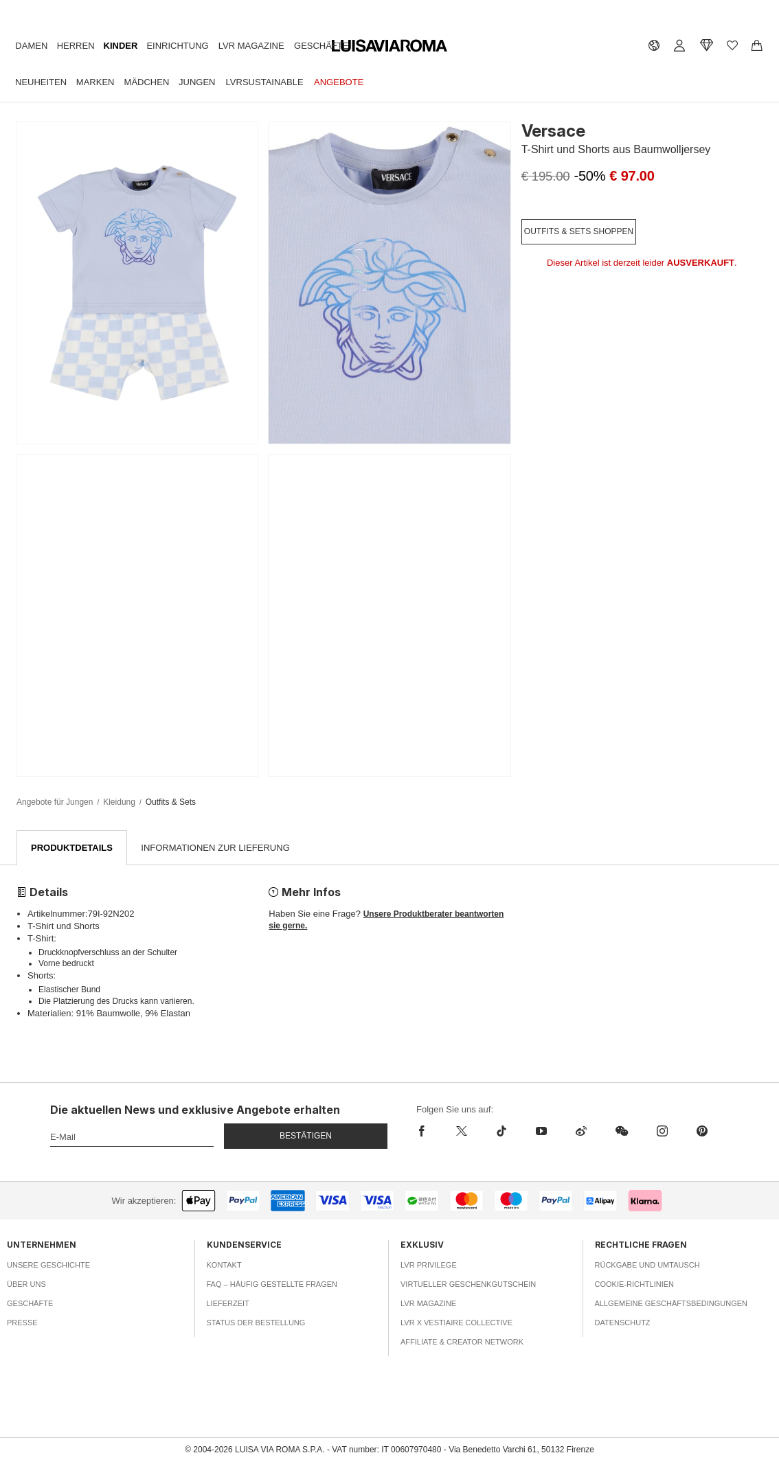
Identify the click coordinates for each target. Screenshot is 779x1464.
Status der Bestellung (256, 1323)
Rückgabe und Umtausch (647, 1265)
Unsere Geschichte (48, 1265)
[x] (462, 1131)
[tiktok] (501, 1131)
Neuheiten (41, 82)
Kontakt (224, 1265)
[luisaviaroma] (389, 46)
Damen (31, 46)
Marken (95, 82)
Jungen (197, 82)
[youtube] (541, 1131)
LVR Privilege (428, 1265)
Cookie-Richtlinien (635, 1285)
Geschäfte (321, 46)
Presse (22, 1323)
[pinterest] (702, 1131)
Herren (76, 46)
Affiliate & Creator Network (461, 1342)
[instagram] (662, 1131)
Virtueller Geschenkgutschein (468, 1285)
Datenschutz (623, 1323)
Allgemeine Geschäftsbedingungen (671, 1304)
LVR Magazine (251, 46)
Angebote (338, 82)
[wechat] (621, 1131)
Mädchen (147, 82)
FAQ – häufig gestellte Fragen (272, 1285)
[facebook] (429, 1131)
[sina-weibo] (581, 1131)
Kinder (121, 46)
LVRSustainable (265, 82)
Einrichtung (177, 46)
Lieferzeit (228, 1304)
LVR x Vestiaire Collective (456, 1323)
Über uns (26, 1285)
